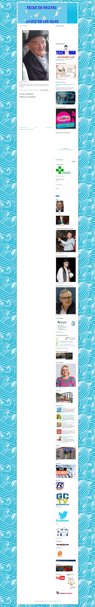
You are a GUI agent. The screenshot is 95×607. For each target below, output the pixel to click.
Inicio (37, 127)
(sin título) (64, 407)
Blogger (59, 601)
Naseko (48, 601)
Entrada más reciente (23, 127)
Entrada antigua (48, 127)
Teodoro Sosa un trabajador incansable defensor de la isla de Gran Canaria (68, 437)
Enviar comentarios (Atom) (29, 129)
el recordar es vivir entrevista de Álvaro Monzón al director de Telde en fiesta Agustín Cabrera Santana (68, 415)
